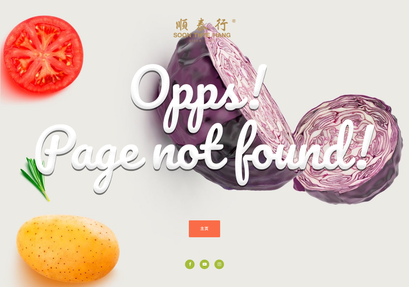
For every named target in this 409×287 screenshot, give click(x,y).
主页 (204, 228)
